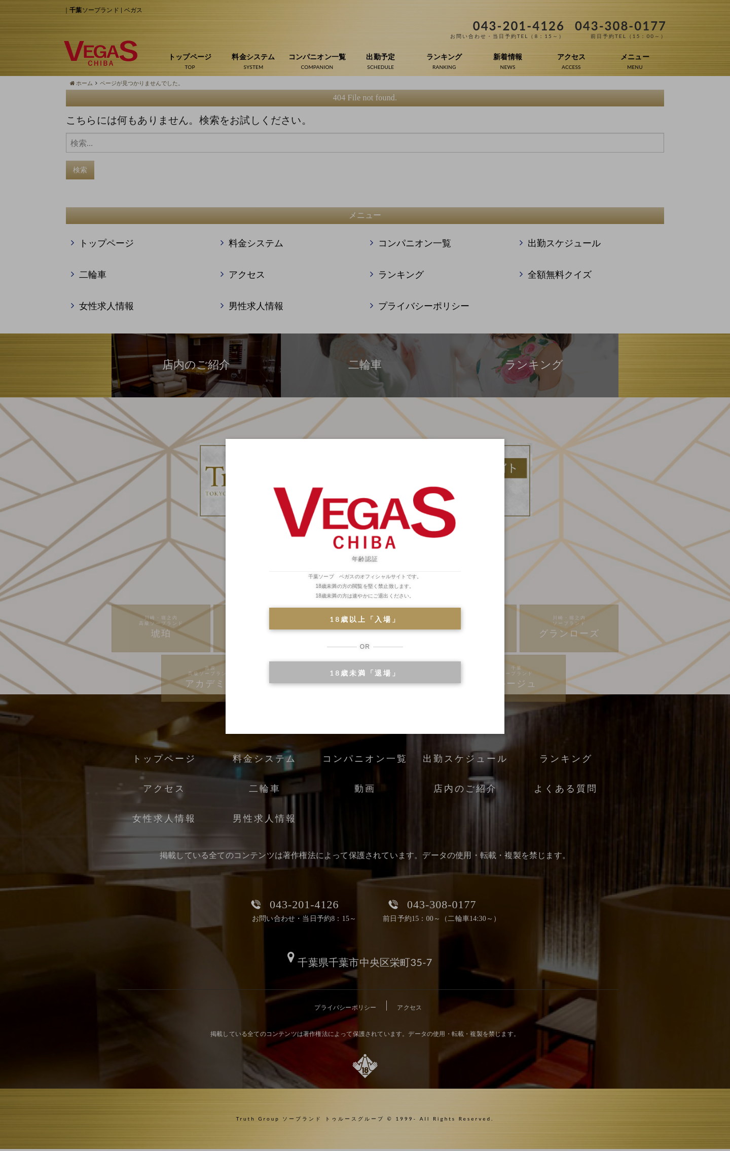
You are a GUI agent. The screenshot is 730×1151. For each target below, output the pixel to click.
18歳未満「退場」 (365, 673)
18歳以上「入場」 (365, 619)
